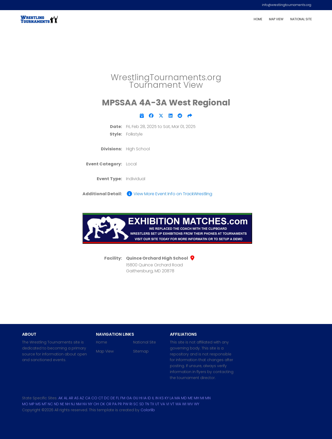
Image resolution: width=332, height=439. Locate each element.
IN (156, 398)
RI (130, 404)
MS (38, 404)
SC (135, 404)
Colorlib (148, 410)
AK (60, 398)
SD (141, 404)
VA (162, 404)
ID (149, 398)
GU (135, 398)
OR (108, 404)
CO (94, 398)
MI (202, 398)
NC (50, 404)
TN (147, 404)
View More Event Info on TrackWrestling (169, 194)
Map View (276, 19)
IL (153, 398)
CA (87, 398)
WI (184, 404)
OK (102, 404)
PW (125, 404)
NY (90, 404)
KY (167, 398)
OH (96, 404)
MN (208, 398)
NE (62, 404)
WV (190, 404)
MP (31, 404)
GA (129, 398)
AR (71, 398)
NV (84, 404)
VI (167, 404)
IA (145, 398)
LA (172, 398)
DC (106, 398)
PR (120, 404)
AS (76, 398)
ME (190, 398)
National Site (301, 19)
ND (56, 404)
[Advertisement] (166, 52)
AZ (82, 398)
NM (78, 404)
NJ (73, 404)
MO (25, 404)
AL (66, 398)
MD (184, 398)
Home (258, 19)
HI (140, 398)
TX (152, 404)
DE (112, 398)
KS (162, 398)
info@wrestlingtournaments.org (286, 5)
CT (100, 398)
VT (172, 404)
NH (67, 404)
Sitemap (141, 351)
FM (122, 398)
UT (157, 404)
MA (177, 398)
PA (114, 404)
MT (44, 404)
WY (196, 404)
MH (196, 398)
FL (117, 398)
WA (178, 404)
